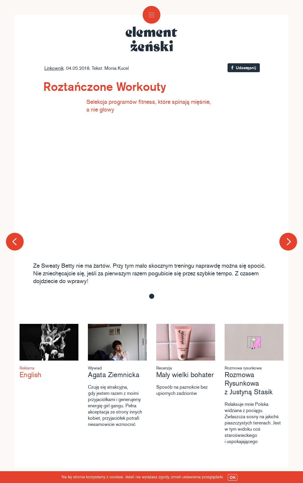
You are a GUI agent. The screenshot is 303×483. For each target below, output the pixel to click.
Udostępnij (243, 67)
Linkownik (54, 68)
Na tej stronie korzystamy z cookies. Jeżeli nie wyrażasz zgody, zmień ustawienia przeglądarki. (149, 477)
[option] (151, 204)
